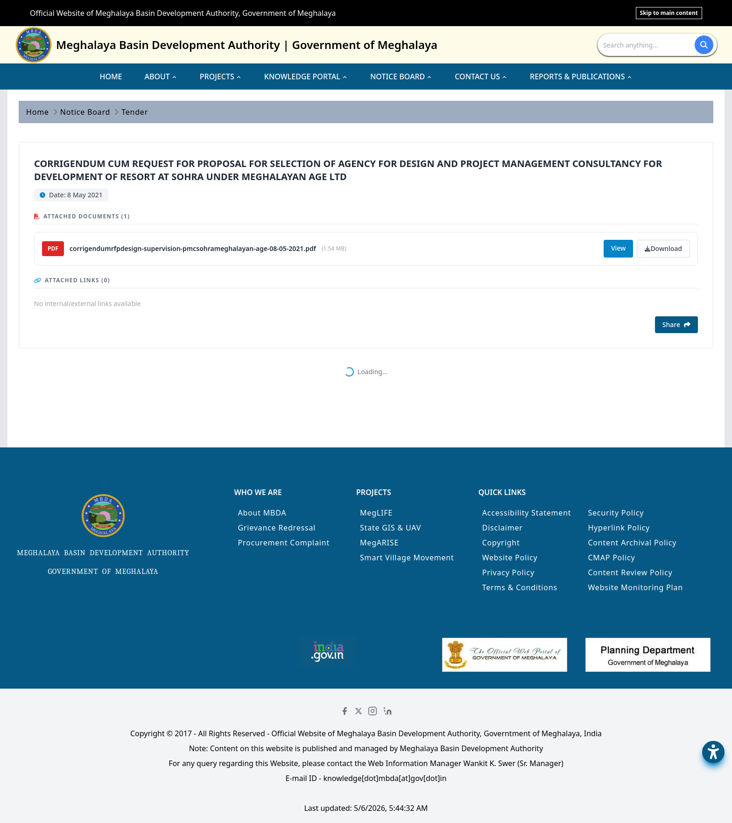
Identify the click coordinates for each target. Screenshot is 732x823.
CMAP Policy (611, 557)
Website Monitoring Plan (635, 587)
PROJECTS (221, 76)
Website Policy (510, 557)
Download (663, 248)
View (618, 248)
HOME (110, 76)
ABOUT (161, 76)
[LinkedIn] (387, 711)
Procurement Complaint (284, 542)
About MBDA (262, 513)
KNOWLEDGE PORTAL (306, 76)
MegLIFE (376, 513)
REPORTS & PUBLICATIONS (581, 76)
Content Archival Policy (632, 542)
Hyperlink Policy (619, 528)
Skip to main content (669, 13)
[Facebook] (344, 711)
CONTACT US (481, 76)
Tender (134, 112)
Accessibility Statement (526, 513)
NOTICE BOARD (401, 76)
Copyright (501, 542)
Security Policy (616, 513)
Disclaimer (502, 528)
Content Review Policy (630, 572)
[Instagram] (372, 711)
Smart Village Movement (407, 557)
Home (37, 112)
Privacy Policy (508, 572)
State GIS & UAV (390, 528)
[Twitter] (358, 711)
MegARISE (379, 542)
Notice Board (85, 112)
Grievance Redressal (277, 528)
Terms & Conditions (519, 587)
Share (676, 324)
